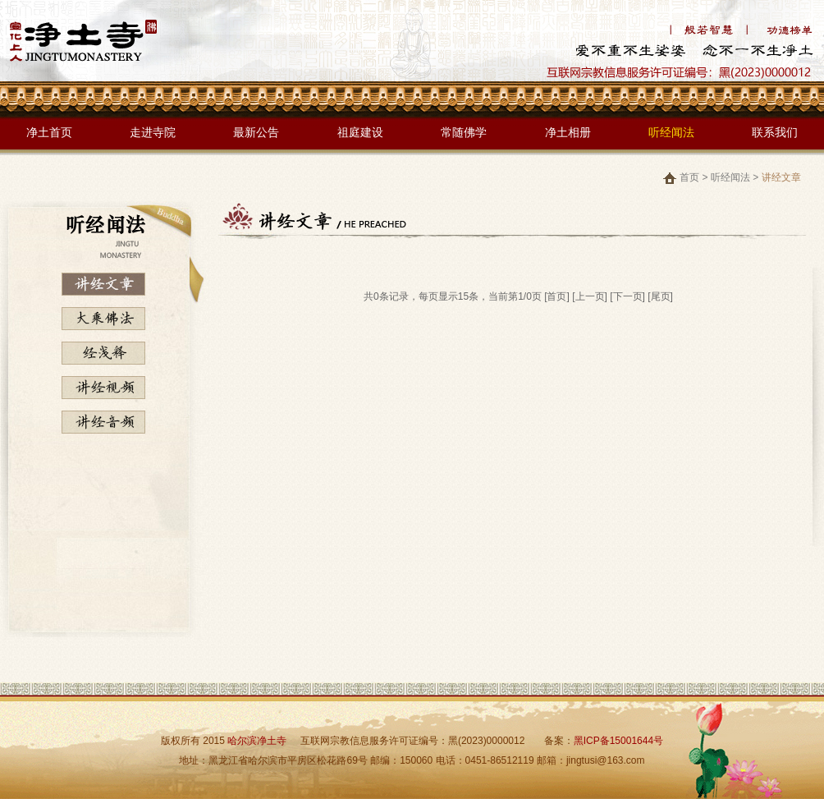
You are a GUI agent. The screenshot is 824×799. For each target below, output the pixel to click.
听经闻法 (671, 132)
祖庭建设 (360, 132)
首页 (689, 177)
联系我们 (775, 132)
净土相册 (568, 132)
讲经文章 (781, 177)
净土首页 (49, 132)
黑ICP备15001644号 (618, 740)
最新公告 (256, 132)
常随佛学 (464, 132)
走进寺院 (153, 132)
